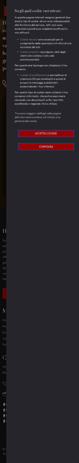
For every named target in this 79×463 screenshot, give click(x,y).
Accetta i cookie (46, 133)
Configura (46, 146)
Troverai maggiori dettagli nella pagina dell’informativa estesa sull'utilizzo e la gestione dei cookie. (38, 117)
